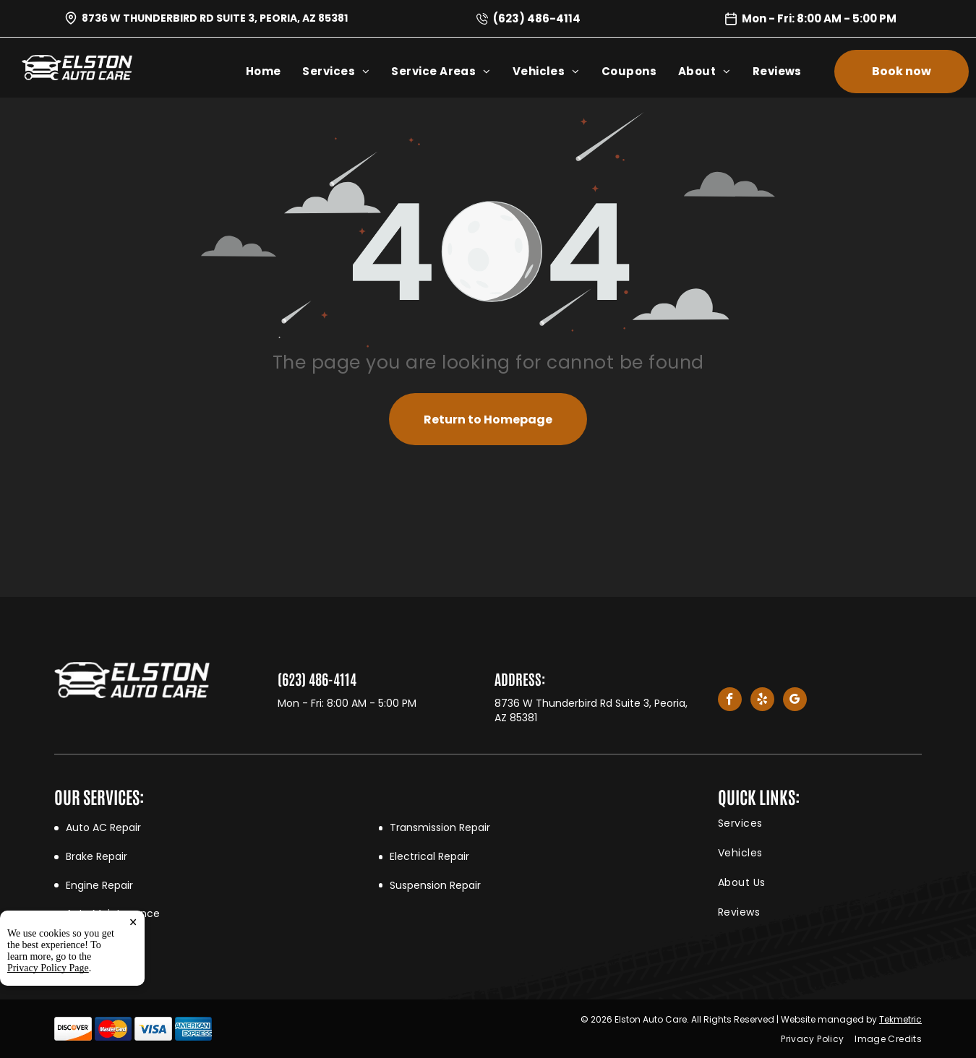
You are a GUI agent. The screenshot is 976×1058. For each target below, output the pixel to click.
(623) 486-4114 (537, 18)
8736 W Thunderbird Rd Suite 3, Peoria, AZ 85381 (215, 18)
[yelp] (762, 701)
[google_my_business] (795, 701)
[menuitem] (274, 71)
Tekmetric (900, 1019)
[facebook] (730, 701)
